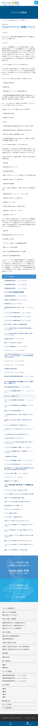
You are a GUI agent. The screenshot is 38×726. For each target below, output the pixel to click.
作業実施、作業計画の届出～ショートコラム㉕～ (15, 300)
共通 (5, 697)
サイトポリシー (18, 718)
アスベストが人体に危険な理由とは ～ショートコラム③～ (18, 464)
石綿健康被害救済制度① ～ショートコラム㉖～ (15, 296)
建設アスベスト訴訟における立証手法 (13, 342)
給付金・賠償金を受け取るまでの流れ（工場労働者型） (17, 649)
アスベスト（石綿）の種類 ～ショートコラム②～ (16, 473)
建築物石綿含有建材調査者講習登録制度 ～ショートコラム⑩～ (18, 376)
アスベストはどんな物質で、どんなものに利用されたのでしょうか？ (18, 545)
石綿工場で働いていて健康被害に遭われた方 (14, 625)
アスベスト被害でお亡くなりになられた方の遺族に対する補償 (18, 494)
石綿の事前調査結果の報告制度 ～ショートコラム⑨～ (17, 387)
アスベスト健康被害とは (8, 608)
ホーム (3, 20)
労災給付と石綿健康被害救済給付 (12, 636)
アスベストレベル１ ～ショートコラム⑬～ (14, 365)
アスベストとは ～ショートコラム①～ (13, 477)
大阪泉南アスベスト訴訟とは (10, 615)
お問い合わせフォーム (19, 594)
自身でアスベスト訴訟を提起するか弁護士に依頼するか (17, 501)
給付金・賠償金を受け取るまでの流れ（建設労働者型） (17, 646)
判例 (5, 665)
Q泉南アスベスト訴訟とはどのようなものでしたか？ (16, 521)
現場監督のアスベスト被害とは (11, 481)
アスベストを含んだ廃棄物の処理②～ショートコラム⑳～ (17, 320)
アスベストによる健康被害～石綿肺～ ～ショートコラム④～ (18, 460)
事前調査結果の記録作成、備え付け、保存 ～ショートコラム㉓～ (18, 308)
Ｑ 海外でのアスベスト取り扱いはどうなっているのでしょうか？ (18, 429)
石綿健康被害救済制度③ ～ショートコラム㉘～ (15, 284)
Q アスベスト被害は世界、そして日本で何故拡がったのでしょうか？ (18, 530)
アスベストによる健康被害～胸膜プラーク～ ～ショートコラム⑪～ (18, 391)
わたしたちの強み (6, 704)
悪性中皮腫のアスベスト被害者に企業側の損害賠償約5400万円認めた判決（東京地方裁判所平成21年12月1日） (19, 468)
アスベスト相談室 (9, 20)
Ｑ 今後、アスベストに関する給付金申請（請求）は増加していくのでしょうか (18, 442)
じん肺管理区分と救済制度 (10, 456)
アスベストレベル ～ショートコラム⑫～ (14, 372)
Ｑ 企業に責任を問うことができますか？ (14, 438)
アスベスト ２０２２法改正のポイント (13, 509)
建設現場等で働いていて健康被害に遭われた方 (15, 622)
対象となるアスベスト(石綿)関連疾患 (12, 628)
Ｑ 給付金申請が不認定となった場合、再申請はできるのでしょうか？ (18, 415)
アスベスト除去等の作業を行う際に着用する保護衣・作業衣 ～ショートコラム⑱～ (18, 334)
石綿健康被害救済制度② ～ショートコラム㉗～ (15, 288)
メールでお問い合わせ (27, 723)
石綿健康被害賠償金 (8, 639)
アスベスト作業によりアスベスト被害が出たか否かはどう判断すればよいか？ (18, 536)
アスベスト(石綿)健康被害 (10, 612)
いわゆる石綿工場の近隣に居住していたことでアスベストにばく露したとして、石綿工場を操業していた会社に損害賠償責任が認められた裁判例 (18, 355)
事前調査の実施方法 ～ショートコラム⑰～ (14, 338)
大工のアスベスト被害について (11, 396)
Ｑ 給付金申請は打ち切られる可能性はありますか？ (16, 434)
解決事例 (6, 667)
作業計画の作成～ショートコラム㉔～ (13, 303)
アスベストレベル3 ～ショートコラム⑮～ (14, 350)
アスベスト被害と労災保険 (10, 513)
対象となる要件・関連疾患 (9, 619)
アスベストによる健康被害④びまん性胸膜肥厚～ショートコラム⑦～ (18, 406)
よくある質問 (5, 685)
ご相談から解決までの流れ (9, 642)
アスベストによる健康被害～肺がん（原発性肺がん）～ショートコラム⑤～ (18, 451)
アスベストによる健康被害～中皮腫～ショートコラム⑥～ (17, 447)
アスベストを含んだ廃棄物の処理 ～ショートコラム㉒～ (17, 313)
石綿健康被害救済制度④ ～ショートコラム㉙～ (15, 280)
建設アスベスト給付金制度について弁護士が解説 (15, 550)
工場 (5, 694)
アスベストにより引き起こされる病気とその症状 (15, 490)
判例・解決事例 (6, 661)
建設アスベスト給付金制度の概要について (14, 410)
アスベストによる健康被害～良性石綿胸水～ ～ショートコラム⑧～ (18, 400)
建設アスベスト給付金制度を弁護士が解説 (14, 498)
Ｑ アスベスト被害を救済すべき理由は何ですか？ (16, 425)
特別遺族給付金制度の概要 (10, 368)
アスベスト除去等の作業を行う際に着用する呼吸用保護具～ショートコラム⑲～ (18, 328)
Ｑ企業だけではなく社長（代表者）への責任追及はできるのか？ (18, 420)
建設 (5, 691)
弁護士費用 (5, 653)
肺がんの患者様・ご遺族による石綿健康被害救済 (15, 324)
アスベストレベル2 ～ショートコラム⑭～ (14, 361)
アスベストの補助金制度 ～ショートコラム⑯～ (15, 346)
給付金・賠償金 (6, 632)
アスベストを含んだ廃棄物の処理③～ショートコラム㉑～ (17, 316)
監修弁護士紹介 (6, 701)
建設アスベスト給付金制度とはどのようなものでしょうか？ (18, 540)
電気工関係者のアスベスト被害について (13, 505)
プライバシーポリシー (31, 718)
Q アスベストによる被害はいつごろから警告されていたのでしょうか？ (18, 525)
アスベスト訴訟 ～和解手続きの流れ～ (13, 517)
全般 (5, 688)
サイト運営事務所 (6, 708)
